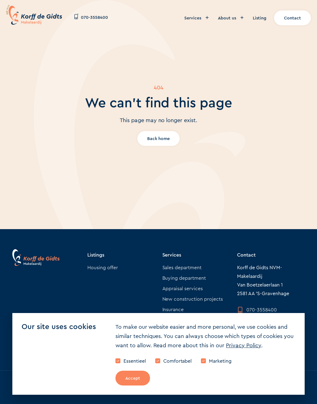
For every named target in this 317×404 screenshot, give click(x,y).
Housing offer (102, 267)
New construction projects (192, 299)
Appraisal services (182, 288)
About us (231, 18)
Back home (158, 138)
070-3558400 (91, 17)
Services (196, 18)
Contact (292, 18)
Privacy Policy (243, 345)
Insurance (173, 309)
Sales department (182, 267)
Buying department (184, 278)
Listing (259, 18)
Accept (132, 378)
